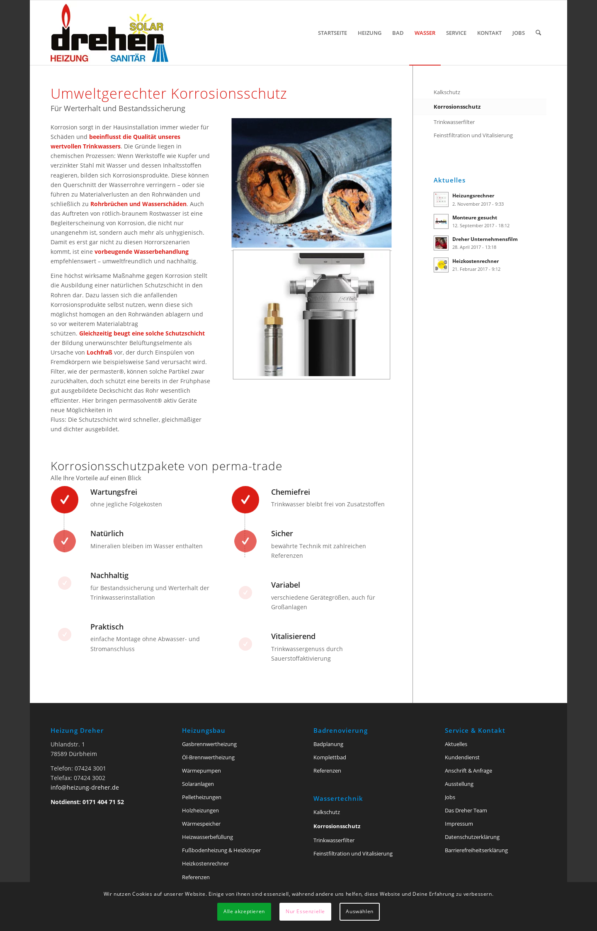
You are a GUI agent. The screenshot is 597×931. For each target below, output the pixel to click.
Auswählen (359, 911)
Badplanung (328, 744)
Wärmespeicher (201, 823)
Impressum (459, 823)
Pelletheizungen (201, 797)
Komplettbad (329, 757)
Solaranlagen (198, 784)
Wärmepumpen (201, 770)
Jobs (450, 797)
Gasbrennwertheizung (209, 744)
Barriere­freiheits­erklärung (476, 850)
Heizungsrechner (473, 195)
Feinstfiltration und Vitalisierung (473, 135)
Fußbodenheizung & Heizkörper (221, 850)
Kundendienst (462, 757)
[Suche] (538, 32)
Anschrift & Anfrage (468, 770)
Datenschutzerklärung (472, 837)
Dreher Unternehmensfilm (485, 239)
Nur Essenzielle (305, 911)
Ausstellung (459, 784)
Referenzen (196, 877)
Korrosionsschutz (457, 106)
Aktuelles (456, 744)
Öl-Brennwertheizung (208, 757)
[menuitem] (332, 32)
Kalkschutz (447, 92)
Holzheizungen (200, 810)
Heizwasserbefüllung (207, 837)
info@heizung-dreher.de (85, 787)
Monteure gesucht (474, 217)
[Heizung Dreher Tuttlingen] (109, 32)
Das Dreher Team (466, 810)
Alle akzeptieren (244, 911)
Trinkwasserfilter (454, 122)
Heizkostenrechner (475, 261)
